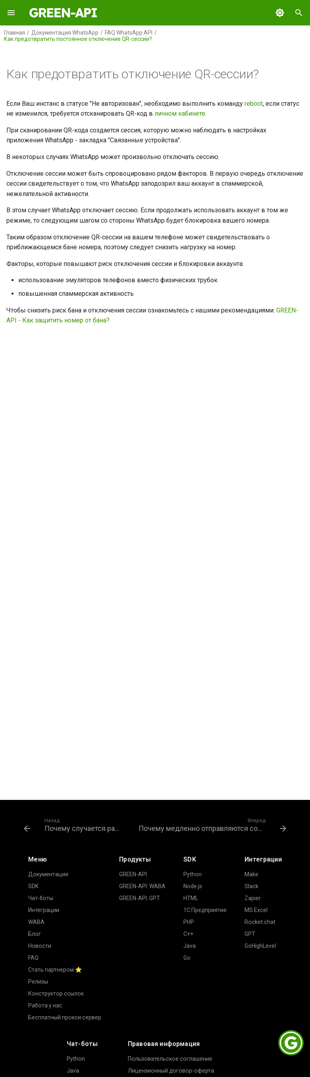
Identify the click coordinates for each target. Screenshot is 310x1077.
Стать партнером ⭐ (55, 969)
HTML (190, 898)
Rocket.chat (260, 922)
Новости (39, 946)
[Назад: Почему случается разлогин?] (74, 824)
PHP (188, 922)
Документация (48, 874)
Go (187, 958)
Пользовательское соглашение (170, 1059)
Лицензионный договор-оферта (171, 1070)
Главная (14, 32)
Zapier (253, 898)
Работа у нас (45, 1005)
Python (192, 874)
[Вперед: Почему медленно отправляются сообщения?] (212, 824)
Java (189, 946)
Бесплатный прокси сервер (64, 1017)
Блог (34, 934)
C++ (188, 934)
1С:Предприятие (205, 910)
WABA (36, 922)
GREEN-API (133, 874)
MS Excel (256, 910)
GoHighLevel (260, 946)
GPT (250, 934)
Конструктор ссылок (56, 993)
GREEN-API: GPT (139, 898)
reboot (254, 103)
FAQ (33, 958)
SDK (33, 886)
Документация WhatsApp (64, 32)
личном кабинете (179, 113)
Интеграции (43, 910)
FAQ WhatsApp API (128, 32)
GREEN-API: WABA (142, 886)
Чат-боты (40, 898)
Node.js (192, 886)
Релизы (38, 981)
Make (251, 874)
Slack (251, 886)
